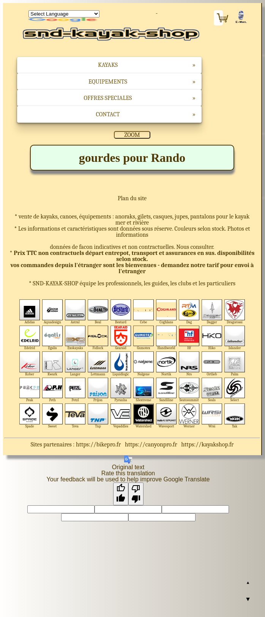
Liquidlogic (120, 363)
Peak (29, 390)
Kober (29, 363)
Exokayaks (75, 338)
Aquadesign (52, 311)
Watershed (143, 415)
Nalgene (143, 363)
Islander (234, 338)
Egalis (52, 338)
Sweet (52, 415)
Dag (189, 311)
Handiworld (166, 338)
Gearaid (120, 338)
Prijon (98, 390)
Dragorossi (234, 311)
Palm (234, 363)
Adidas (29, 311)
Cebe (143, 311)
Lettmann (98, 363)
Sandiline (166, 390)
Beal (98, 311)
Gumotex (143, 338)
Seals (212, 390)
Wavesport (166, 415)
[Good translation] (120, 494)
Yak (234, 415)
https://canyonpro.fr (151, 444)
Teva (75, 415)
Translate (63, 20)
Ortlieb (212, 363)
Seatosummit (189, 390)
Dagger (212, 311)
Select (234, 390)
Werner (189, 415)
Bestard (120, 311)
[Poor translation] (136, 494)
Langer (75, 363)
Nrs (189, 363)
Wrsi (212, 415)
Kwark (52, 363)
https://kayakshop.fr (207, 444)
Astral (75, 311)
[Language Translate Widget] (63, 13)
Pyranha (120, 390)
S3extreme (143, 390)
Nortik (166, 363)
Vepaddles (120, 415)
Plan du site (132, 198)
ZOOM (132, 134)
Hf (189, 338)
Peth (52, 390)
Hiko (212, 338)
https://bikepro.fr (98, 444)
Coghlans (166, 311)
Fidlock (98, 338)
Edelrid (29, 338)
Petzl (75, 390)
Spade (29, 415)
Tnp (98, 415)
